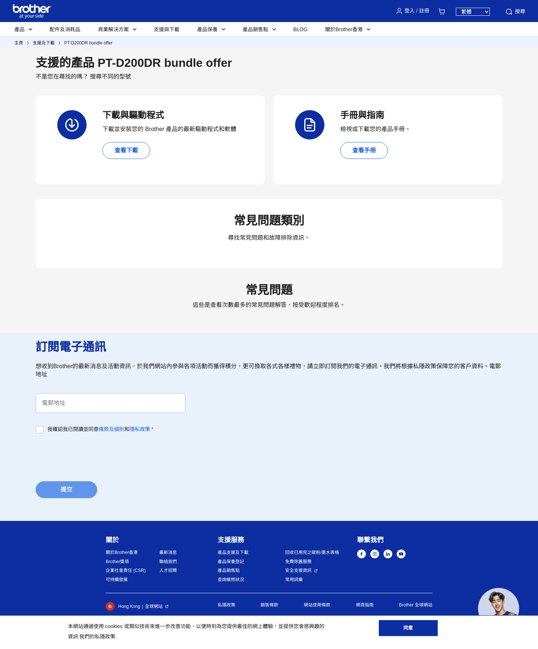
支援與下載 (166, 29)
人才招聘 (168, 570)
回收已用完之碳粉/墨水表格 (312, 552)
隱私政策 (140, 429)
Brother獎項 (117, 561)
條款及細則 (111, 429)
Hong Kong (123, 606)
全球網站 (154, 606)
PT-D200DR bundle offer (88, 43)
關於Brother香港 (122, 552)
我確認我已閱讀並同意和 (100, 429)
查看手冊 (364, 150)
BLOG (300, 29)
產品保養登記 (231, 561)
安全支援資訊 (298, 570)
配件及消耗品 (65, 29)
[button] (498, 608)
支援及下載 (44, 43)
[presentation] (91, 455)
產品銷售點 (229, 570)
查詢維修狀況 (231, 579)
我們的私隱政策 (97, 636)
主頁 (18, 43)
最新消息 (168, 552)
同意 (408, 631)
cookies (113, 626)
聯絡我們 (168, 561)
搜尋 (515, 11)
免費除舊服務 (298, 561)
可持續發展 (117, 579)
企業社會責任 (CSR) (126, 570)
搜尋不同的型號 (110, 76)
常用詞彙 (294, 579)
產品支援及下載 (233, 552)
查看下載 (126, 150)
